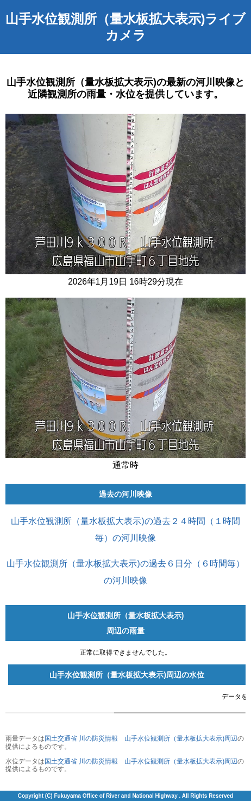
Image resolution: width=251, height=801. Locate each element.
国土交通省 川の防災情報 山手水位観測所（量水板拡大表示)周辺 (141, 738)
